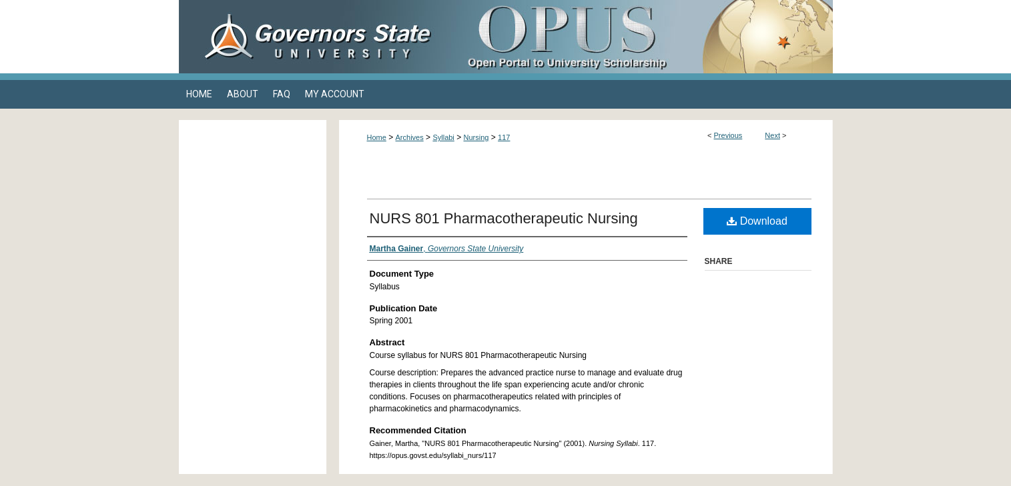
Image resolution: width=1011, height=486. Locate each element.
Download (757, 221)
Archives (410, 137)
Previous (728, 135)
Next (772, 135)
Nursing (476, 137)
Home (376, 137)
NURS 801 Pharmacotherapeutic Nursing (504, 218)
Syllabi (443, 137)
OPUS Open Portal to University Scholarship (639, 36)
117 (504, 137)
